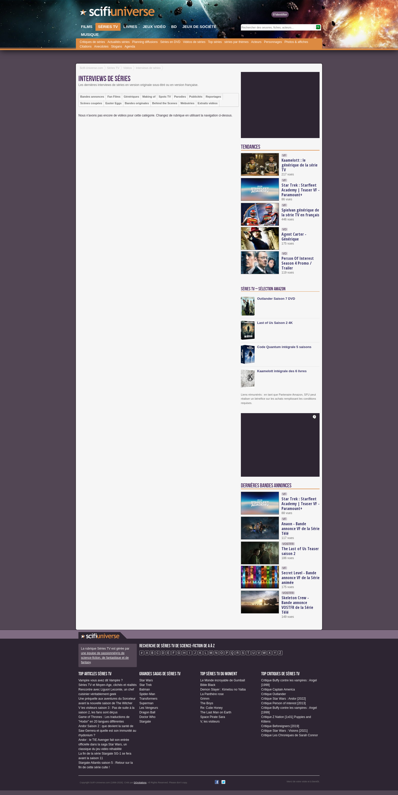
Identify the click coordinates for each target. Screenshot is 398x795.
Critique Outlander (273, 694)
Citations (86, 46)
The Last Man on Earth (215, 712)
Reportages (213, 96)
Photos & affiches (296, 42)
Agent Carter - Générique (293, 236)
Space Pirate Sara (212, 717)
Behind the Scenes (164, 103)
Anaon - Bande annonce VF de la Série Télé (300, 528)
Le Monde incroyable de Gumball (222, 680)
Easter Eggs (113, 103)
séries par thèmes (236, 42)
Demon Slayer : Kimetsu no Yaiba (223, 689)
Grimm (204, 698)
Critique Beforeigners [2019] (280, 726)
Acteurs (256, 42)
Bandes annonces (92, 96)
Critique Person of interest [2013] (283, 703)
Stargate (145, 721)
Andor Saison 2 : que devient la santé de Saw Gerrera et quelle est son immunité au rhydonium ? (107, 730)
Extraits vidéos (208, 103)
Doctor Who (147, 717)
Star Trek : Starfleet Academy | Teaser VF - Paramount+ (300, 190)
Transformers (148, 698)
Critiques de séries (92, 42)
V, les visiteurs (210, 721)
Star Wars (146, 680)
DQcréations (140, 782)
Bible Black (207, 685)
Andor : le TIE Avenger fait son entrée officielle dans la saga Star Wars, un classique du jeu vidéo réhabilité (103, 744)
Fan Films (113, 96)
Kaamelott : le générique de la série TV (299, 165)
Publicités (196, 96)
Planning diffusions (145, 42)
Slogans (116, 46)
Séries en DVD (170, 42)
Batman (144, 689)
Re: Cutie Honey (211, 708)
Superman (146, 703)
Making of (148, 96)
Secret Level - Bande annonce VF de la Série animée (300, 577)
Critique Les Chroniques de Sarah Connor (289, 735)
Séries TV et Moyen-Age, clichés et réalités (107, 685)
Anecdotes (101, 46)
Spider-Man (147, 694)
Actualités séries (118, 42)
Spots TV (165, 96)
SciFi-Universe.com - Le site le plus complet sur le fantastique (117, 12)
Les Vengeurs (148, 708)
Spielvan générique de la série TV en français (300, 212)
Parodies (180, 96)
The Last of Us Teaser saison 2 (300, 551)
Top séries (215, 42)
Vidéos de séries (194, 42)
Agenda (130, 46)
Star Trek (145, 685)
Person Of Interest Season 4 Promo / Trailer (297, 263)
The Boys (206, 703)
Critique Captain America (278, 689)
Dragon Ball (147, 712)
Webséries (187, 103)
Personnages (273, 42)
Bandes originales (137, 103)
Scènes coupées (91, 103)
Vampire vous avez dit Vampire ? (100, 680)
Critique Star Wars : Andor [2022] (283, 698)
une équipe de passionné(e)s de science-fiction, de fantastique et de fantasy (105, 657)
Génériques (131, 96)
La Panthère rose (212, 694)
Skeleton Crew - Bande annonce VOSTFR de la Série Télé (297, 605)
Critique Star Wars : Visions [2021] (284, 730)
